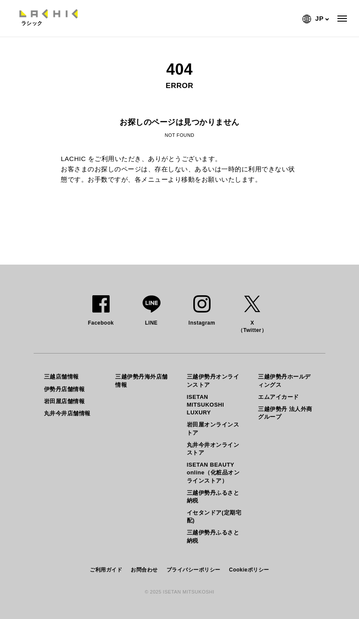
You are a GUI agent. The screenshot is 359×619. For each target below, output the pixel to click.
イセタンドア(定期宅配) (214, 516)
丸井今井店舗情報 (67, 413)
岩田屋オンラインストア (213, 428)
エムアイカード (278, 397)
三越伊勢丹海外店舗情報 (141, 380)
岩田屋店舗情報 (64, 401)
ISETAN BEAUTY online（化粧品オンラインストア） (213, 472)
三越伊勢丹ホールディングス (284, 380)
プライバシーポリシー (193, 570)
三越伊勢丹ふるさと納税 (213, 497)
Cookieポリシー (249, 570)
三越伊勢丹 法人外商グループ (285, 413)
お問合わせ (144, 570)
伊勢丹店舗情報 (64, 389)
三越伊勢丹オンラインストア (213, 380)
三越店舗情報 (61, 376)
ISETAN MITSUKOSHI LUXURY (205, 405)
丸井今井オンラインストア (213, 449)
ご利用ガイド (106, 570)
